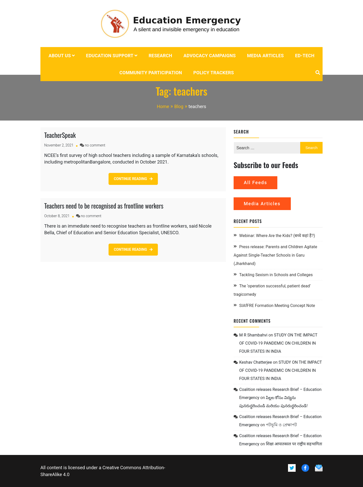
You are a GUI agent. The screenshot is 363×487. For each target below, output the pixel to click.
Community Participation (150, 72)
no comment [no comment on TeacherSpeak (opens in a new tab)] (95, 145)
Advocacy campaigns (210, 55)
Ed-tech (304, 55)
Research (160, 55)
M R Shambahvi (253, 335)
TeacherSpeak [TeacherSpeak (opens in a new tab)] (60, 135)
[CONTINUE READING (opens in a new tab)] (133, 179)
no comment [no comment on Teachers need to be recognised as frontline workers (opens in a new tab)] (91, 216)
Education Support (109, 55)
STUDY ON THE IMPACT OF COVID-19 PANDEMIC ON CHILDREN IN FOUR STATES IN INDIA (278, 343)
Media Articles (265, 55)
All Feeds (255, 182)
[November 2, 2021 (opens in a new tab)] (58, 145)
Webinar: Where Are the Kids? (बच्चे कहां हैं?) (277, 235)
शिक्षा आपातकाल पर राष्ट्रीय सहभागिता (294, 443)
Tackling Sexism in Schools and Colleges (276, 274)
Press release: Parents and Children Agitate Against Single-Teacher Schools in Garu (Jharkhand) (275, 255)
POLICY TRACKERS (213, 72)
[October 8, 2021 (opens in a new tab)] (57, 216)
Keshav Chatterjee (255, 362)
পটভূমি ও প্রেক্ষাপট (281, 424)
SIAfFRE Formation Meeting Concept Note (277, 305)
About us (60, 55)
